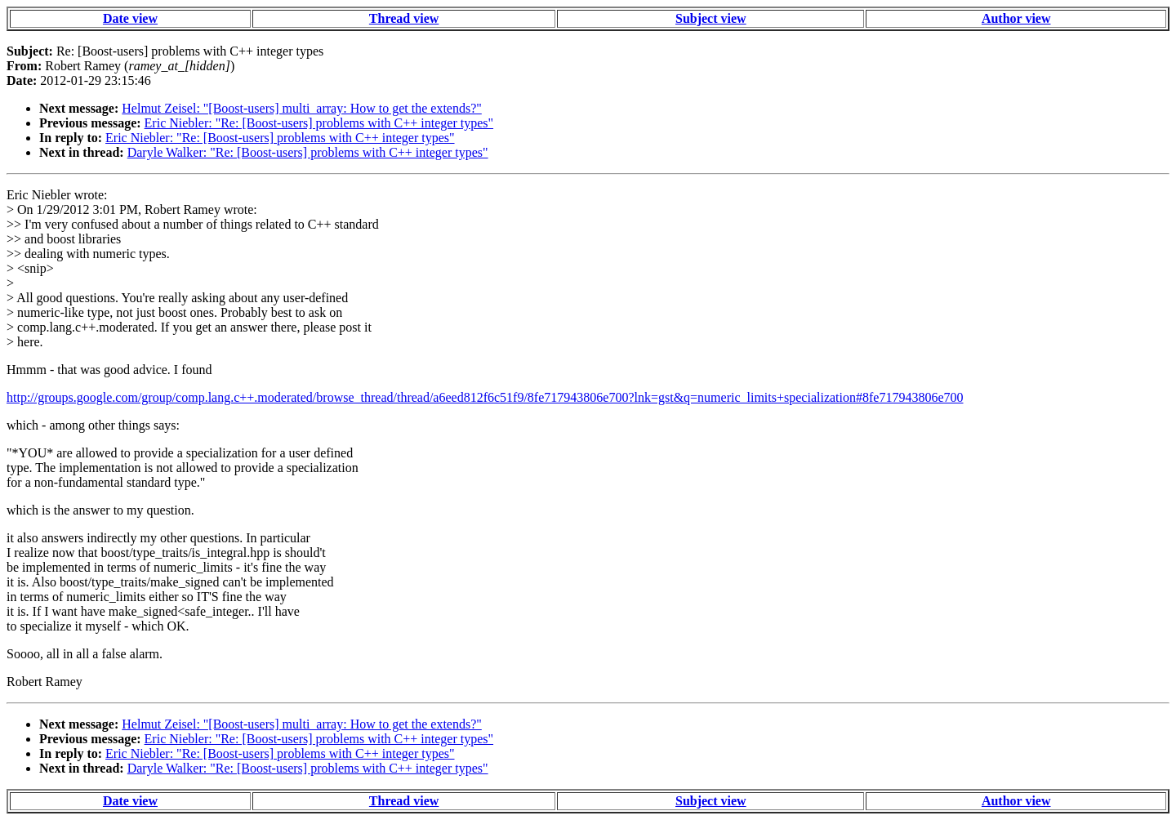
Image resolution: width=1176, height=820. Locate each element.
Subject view (710, 18)
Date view (130, 18)
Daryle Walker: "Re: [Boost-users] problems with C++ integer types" (307, 152)
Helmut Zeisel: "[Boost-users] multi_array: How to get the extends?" (302, 108)
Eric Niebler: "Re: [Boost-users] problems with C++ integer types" (319, 123)
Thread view (404, 18)
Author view (1016, 18)
